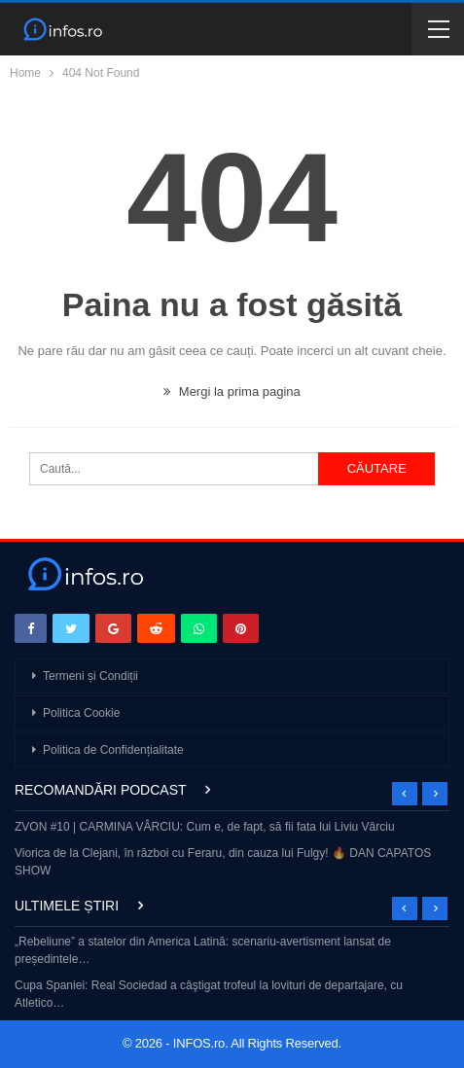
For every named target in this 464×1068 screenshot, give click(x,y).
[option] (232, 850)
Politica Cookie (81, 713)
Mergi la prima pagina (232, 391)
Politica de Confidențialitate (113, 750)
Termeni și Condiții (90, 676)
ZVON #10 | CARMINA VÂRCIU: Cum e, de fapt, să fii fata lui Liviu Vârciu (205, 827)
